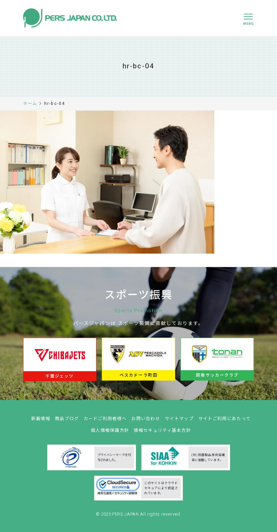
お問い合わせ (145, 421)
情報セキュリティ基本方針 (162, 432)
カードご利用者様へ (105, 421)
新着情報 (40, 421)
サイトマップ (179, 421)
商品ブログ (67, 421)
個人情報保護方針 (110, 432)
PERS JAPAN (126, 516)
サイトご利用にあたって (224, 421)
